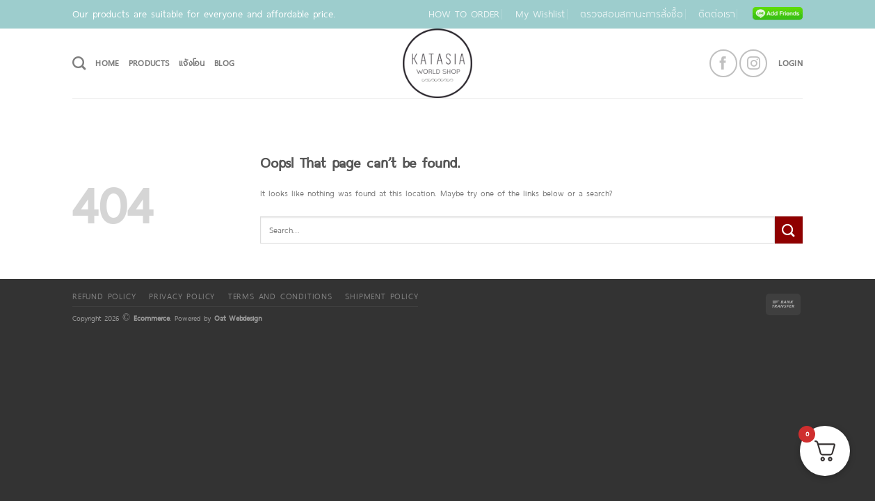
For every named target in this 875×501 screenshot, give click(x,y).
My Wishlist (540, 13)
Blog (224, 62)
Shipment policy (381, 295)
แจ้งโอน (191, 62)
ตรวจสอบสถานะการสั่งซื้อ (631, 13)
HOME (106, 62)
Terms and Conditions (280, 295)
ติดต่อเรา (716, 13)
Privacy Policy (182, 295)
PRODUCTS (149, 62)
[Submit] (789, 230)
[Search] (79, 63)
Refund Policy (104, 295)
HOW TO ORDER (463, 13)
